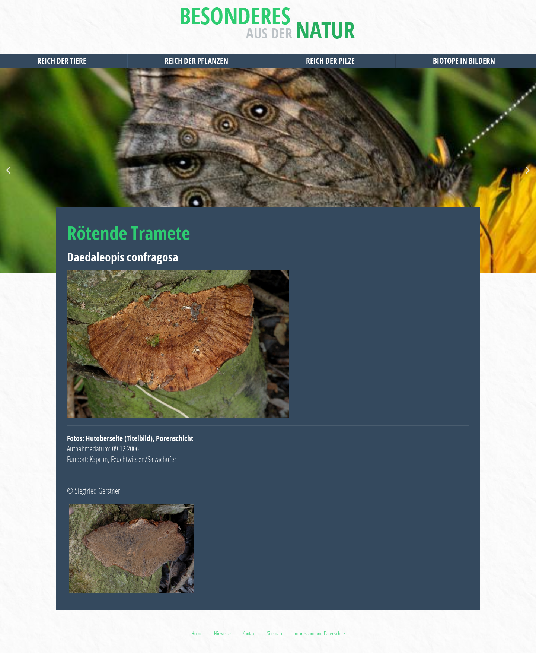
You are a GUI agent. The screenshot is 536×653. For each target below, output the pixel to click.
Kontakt (248, 633)
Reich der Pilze (332, 61)
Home (196, 633)
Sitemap (274, 633)
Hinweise (222, 633)
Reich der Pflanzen (198, 61)
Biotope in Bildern (466, 61)
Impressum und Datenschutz (319, 633)
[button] (8, 170)
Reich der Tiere (63, 61)
